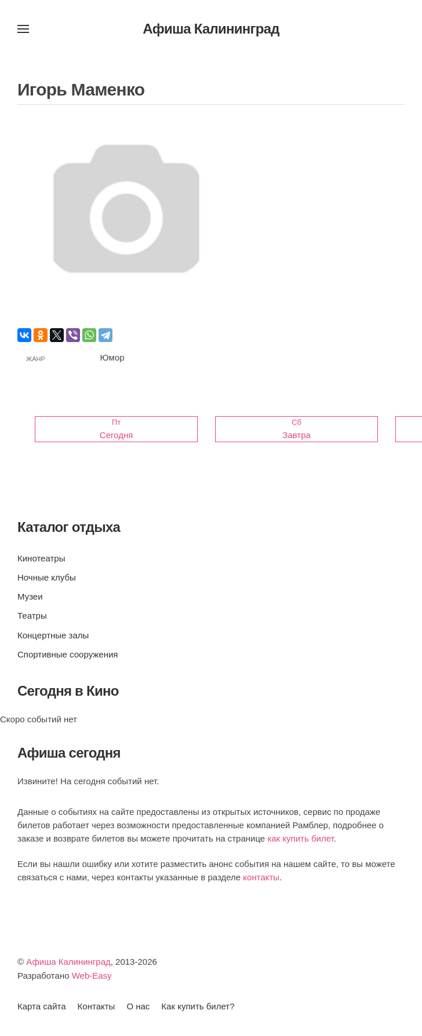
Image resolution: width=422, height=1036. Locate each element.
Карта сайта (41, 1006)
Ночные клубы (46, 577)
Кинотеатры (41, 558)
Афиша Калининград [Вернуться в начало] (211, 28)
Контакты (96, 1006)
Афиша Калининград (68, 962)
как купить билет (300, 838)
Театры (32, 615)
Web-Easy (92, 975)
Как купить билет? (197, 1006)
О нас (138, 1006)
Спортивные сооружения (67, 654)
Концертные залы (53, 635)
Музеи (30, 596)
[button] (23, 29)
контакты (261, 877)
